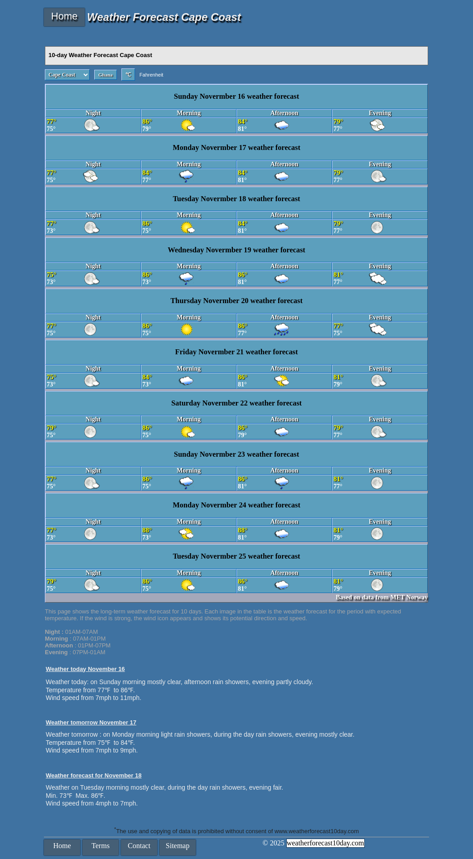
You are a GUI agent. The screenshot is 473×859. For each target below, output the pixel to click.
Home (64, 16)
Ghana (105, 74)
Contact (139, 845)
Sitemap (177, 845)
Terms (101, 845)
